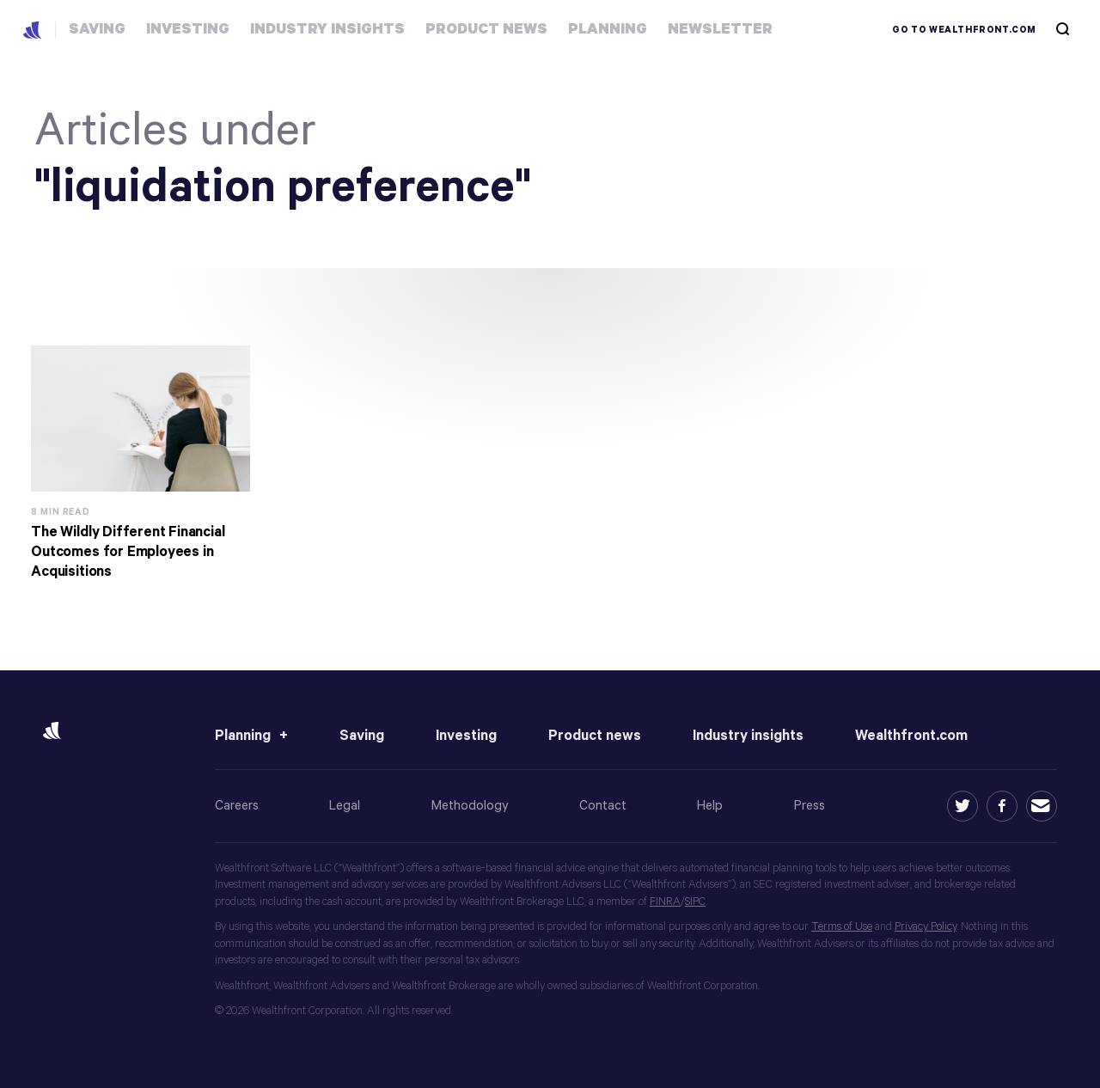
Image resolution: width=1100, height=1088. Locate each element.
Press (809, 805)
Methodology (470, 805)
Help (710, 805)
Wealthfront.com (911, 736)
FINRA (665, 901)
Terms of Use (841, 926)
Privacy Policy (925, 926)
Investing (466, 736)
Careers (237, 805)
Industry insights (748, 736)
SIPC (695, 901)
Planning (243, 736)
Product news (594, 736)
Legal (344, 805)
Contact (602, 805)
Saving (361, 736)
